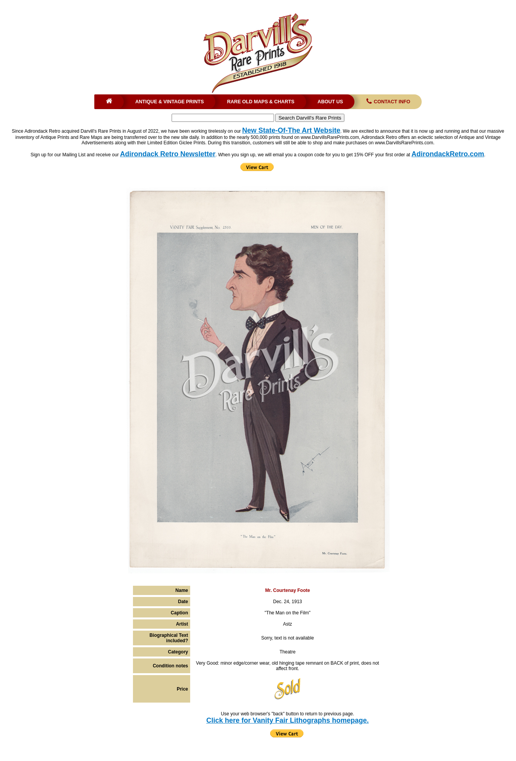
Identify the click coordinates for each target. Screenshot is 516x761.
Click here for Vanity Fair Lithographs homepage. (287, 720)
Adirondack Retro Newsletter (168, 154)
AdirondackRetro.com (448, 154)
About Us (330, 101)
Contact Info (387, 101)
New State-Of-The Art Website (291, 130)
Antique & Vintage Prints (169, 101)
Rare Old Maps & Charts (260, 101)
